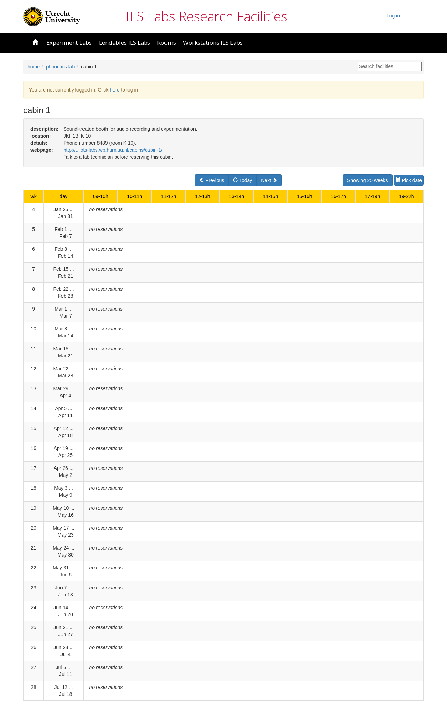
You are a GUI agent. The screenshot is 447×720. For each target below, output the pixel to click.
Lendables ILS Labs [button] (124, 42)
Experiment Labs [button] (69, 42)
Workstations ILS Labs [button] (213, 42)
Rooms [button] (166, 42)
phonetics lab (60, 67)
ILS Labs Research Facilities (206, 16)
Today (242, 180)
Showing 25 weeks (367, 180)
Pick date (409, 180)
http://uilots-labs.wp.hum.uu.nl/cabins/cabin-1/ (113, 150)
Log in (393, 16)
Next (269, 180)
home (34, 67)
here (114, 90)
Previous (211, 180)
